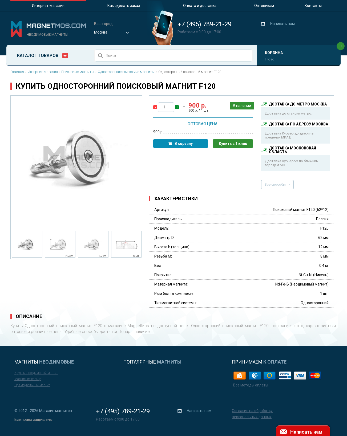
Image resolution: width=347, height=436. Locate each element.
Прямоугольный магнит (32, 385)
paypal (285, 375)
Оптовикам (264, 5)
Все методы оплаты (250, 385)
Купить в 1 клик (233, 143)
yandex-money (239, 375)
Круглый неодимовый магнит (36, 373)
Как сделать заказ (123, 5)
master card (315, 375)
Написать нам (282, 24)
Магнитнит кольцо (27, 379)
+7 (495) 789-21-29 (204, 24)
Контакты (313, 5)
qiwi (270, 375)
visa (300, 375)
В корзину (184, 143)
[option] (76, 161)
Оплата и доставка (199, 5)
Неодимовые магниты (47, 34)
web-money (254, 375)
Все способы (275, 184)
